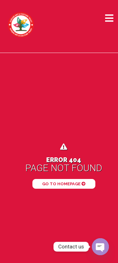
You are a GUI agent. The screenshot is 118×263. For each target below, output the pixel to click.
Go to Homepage (64, 183)
